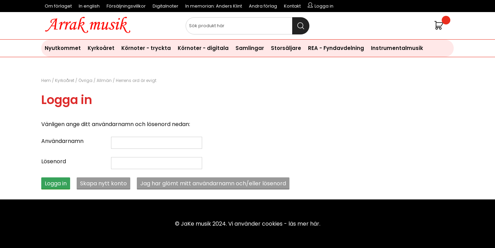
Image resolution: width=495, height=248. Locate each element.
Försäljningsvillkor (126, 6)
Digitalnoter (165, 6)
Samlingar (249, 48)
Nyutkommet (63, 48)
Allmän (104, 80)
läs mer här (303, 224)
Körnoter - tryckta (146, 48)
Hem (46, 80)
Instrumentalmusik (397, 48)
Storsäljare (286, 48)
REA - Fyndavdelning (336, 48)
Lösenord (53, 161)
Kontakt (292, 6)
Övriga (85, 80)
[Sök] (247, 25)
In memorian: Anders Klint (213, 6)
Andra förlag (263, 6)
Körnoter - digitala (203, 48)
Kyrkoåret (101, 48)
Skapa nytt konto (103, 183)
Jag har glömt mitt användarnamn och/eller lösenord (213, 183)
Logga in (56, 183)
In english (89, 6)
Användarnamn (62, 141)
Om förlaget (58, 6)
